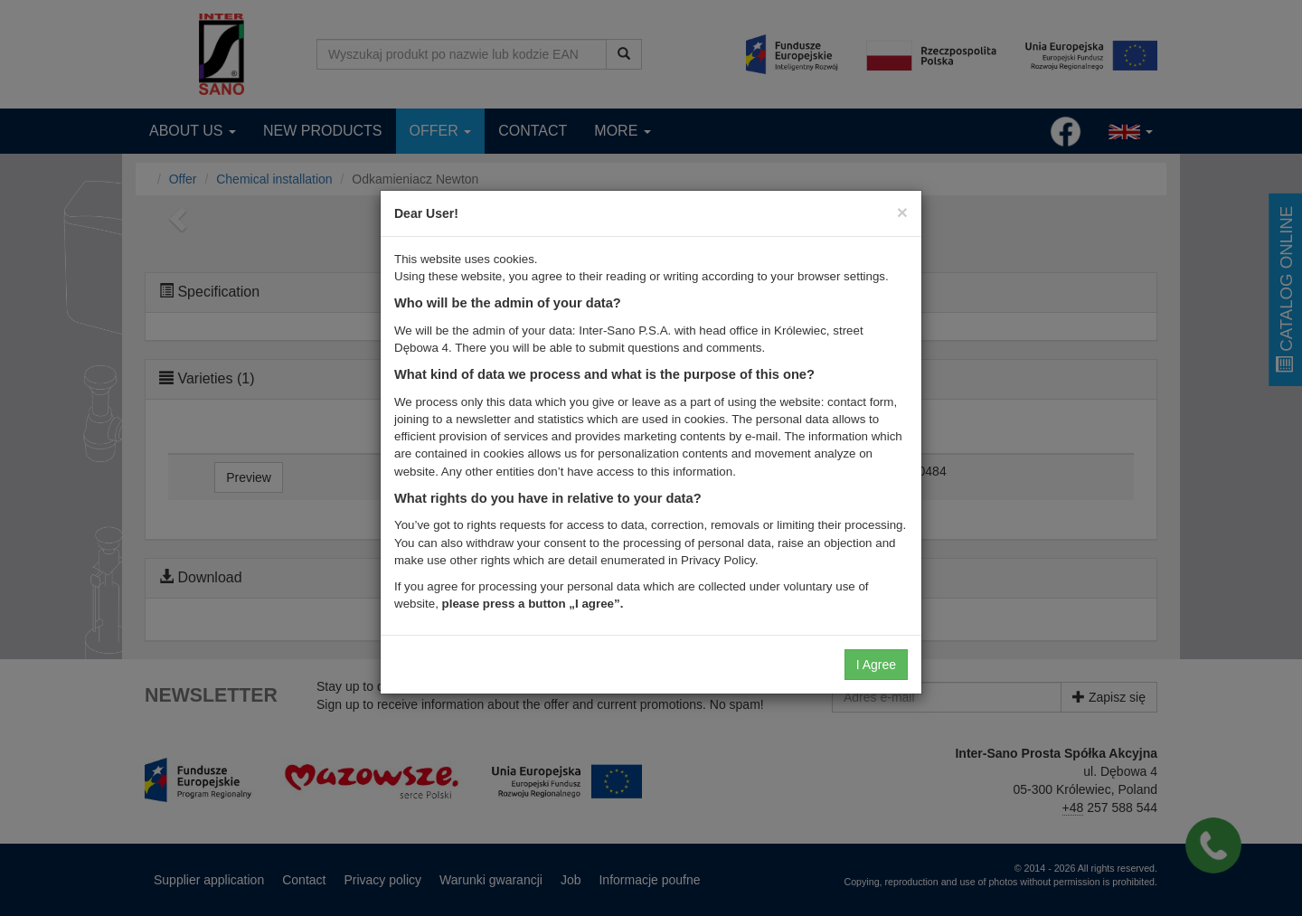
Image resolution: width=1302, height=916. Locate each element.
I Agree (876, 664)
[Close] (902, 212)
